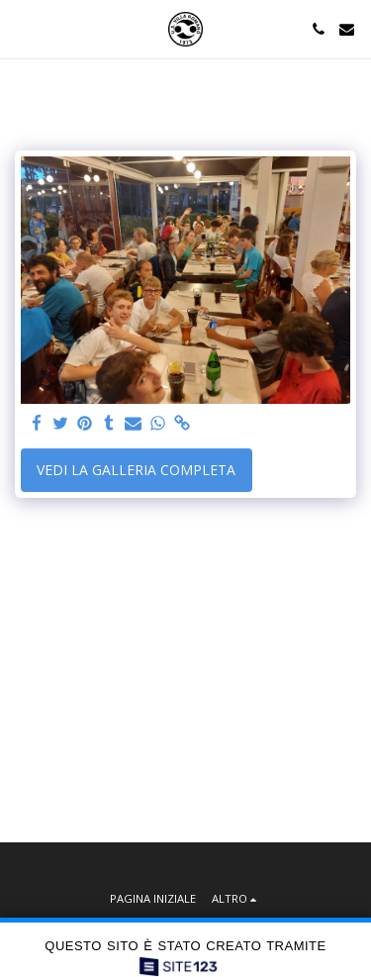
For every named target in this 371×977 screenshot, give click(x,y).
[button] (22, 28)
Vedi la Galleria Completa (136, 469)
